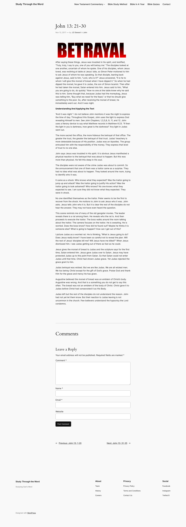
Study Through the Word (29, 4)
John (85, 32)
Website (59, 411)
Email (59, 400)
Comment (61, 360)
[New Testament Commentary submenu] (104, 4)
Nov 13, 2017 (61, 32)
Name (59, 388)
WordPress (31, 513)
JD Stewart (76, 32)
